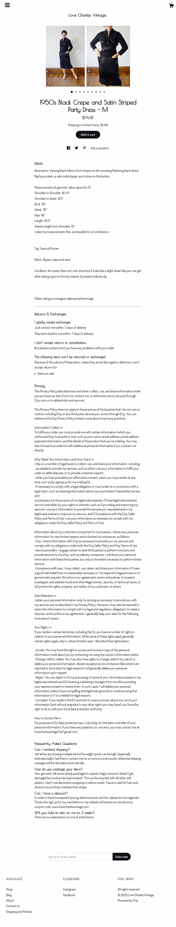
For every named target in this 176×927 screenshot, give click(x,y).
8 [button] (100, 92)
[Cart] (171, 6)
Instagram (69, 889)
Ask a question (100, 148)
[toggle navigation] (7, 5)
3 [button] (80, 92)
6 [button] (92, 92)
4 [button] (84, 92)
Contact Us (13, 906)
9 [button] (104, 92)
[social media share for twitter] (77, 148)
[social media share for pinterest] (85, 148)
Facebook (69, 895)
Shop (9, 889)
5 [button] (88, 92)
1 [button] (72, 92)
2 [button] (76, 92)
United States (91, 125)
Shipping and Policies (19, 912)
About (10, 900)
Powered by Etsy (128, 900)
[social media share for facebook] (69, 148)
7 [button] (96, 92)
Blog (9, 895)
